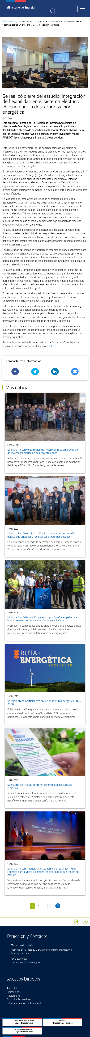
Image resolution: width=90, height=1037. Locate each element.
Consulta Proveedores (19, 999)
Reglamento (14, 995)
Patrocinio (12, 988)
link (50, 346)
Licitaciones (14, 992)
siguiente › (57, 905)
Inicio (4, 21)
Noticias (12, 21)
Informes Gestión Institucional (24, 1003)
